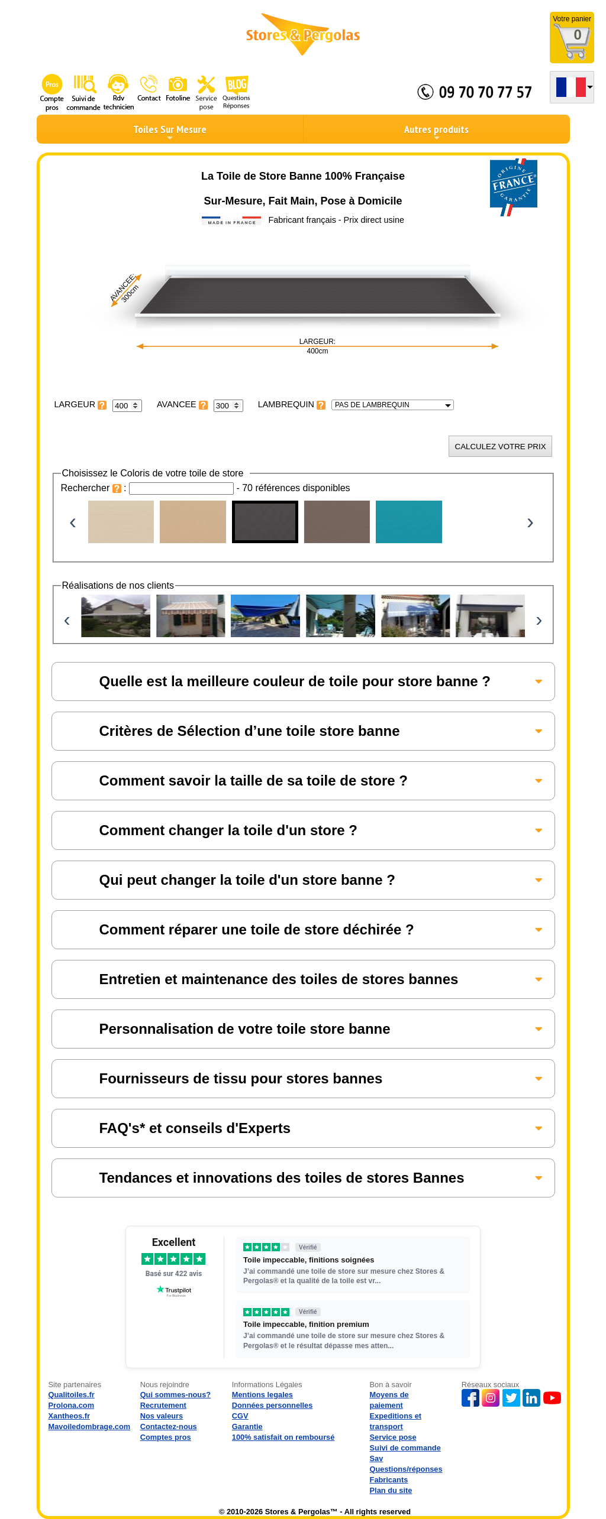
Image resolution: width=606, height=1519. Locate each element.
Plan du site (391, 1490)
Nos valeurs (161, 1415)
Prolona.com (72, 1405)
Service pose (393, 1437)
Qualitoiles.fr (72, 1394)
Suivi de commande (405, 1447)
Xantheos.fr (69, 1415)
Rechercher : (95, 488)
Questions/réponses (406, 1469)
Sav (376, 1458)
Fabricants (389, 1479)
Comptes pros (165, 1437)
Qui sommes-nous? (175, 1394)
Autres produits (436, 132)
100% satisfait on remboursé (283, 1437)
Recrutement (163, 1405)
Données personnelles (272, 1405)
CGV (240, 1415)
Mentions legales (262, 1394)
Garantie (247, 1426)
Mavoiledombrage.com (90, 1426)
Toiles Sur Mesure (170, 132)
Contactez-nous (168, 1426)
